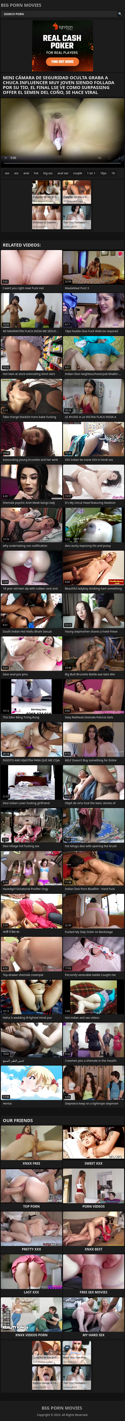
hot (36, 173)
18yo (103, 173)
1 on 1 (91, 173)
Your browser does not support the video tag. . (62, 133)
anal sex (63, 173)
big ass (48, 173)
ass (16, 173)
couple (77, 173)
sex (7, 173)
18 (113, 173)
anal (26, 173)
